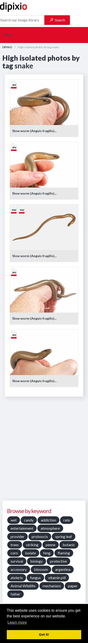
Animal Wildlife (23, 586)
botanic (69, 544)
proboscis (40, 536)
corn (14, 553)
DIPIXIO (7, 47)
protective (58, 561)
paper (72, 586)
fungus (35, 577)
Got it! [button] (44, 634)
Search (57, 20)
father (15, 594)
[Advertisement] (44, 450)
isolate (30, 553)
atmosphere (50, 528)
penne (50, 544)
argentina (62, 569)
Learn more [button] (17, 622)
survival (17, 561)
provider (17, 536)
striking (32, 544)
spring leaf (63, 536)
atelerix (17, 577)
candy (29, 520)
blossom (41, 569)
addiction (48, 520)
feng (46, 553)
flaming (64, 553)
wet (14, 520)
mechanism (52, 586)
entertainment (22, 528)
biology (36, 561)
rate (66, 520)
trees (15, 544)
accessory (19, 569)
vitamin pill (57, 577)
